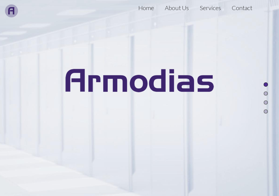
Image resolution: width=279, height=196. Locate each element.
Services (210, 7)
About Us (177, 7)
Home (146, 7)
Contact (242, 7)
